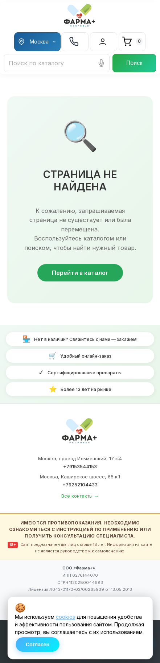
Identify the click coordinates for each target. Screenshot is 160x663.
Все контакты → (80, 496)
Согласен (37, 644)
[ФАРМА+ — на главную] (80, 432)
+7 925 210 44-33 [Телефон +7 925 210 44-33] (74, 41)
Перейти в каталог (80, 272)
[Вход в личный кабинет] (103, 41)
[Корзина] (132, 41)
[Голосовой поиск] (101, 63)
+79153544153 (80, 466)
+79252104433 (80, 484)
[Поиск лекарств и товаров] (57, 63)
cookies (65, 617)
